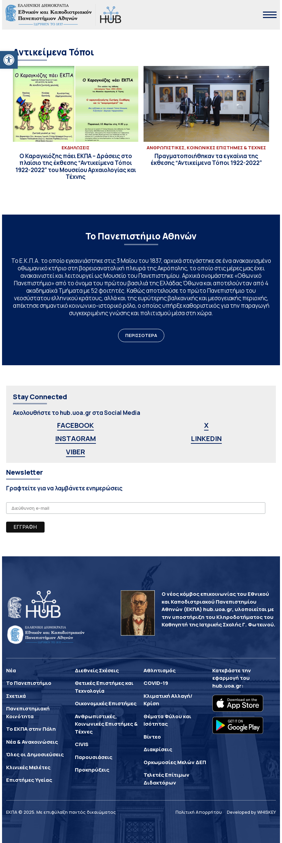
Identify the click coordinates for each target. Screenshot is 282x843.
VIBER (75, 451)
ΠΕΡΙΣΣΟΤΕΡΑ (141, 335)
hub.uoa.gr (227, 685)
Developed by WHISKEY (251, 812)
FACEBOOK (75, 425)
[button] (9, 60)
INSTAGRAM (75, 438)
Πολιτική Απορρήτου (199, 812)
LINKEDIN (206, 438)
